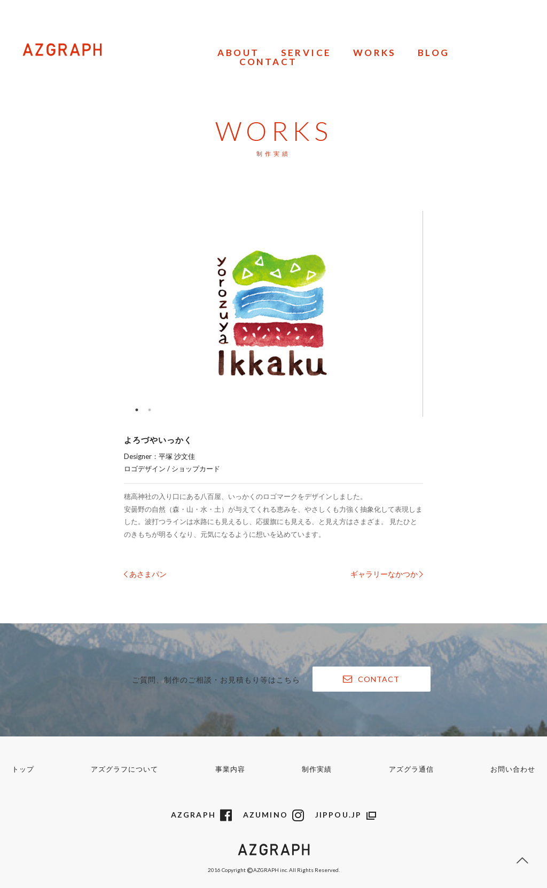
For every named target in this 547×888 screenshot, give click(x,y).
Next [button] (454, 313)
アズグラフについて (124, 769)
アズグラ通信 (411, 769)
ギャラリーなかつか (386, 573)
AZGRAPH (202, 814)
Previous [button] (93, 313)
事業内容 (230, 769)
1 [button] (136, 410)
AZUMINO (274, 814)
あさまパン (145, 573)
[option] (273, 314)
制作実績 (317, 769)
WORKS (374, 53)
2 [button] (149, 410)
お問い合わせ (512, 769)
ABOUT (238, 53)
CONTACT (268, 62)
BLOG (434, 53)
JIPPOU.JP (345, 814)
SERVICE (306, 53)
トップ (23, 769)
